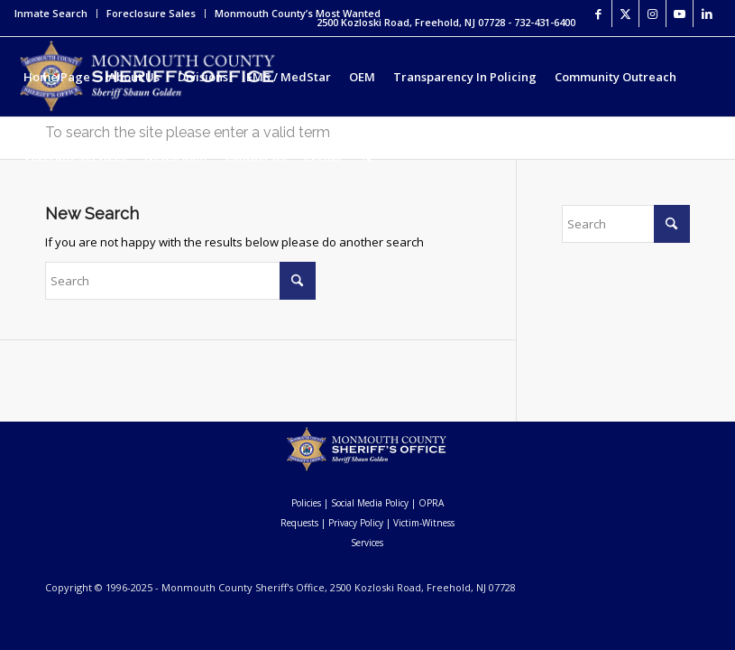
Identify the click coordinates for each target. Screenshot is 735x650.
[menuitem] (55, 13)
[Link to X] (625, 13)
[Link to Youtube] (679, 13)
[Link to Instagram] (652, 13)
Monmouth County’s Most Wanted (298, 13)
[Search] (365, 156)
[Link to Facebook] (598, 13)
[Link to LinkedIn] (707, 13)
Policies (306, 503)
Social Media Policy (370, 503)
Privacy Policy (355, 522)
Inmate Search (50, 13)
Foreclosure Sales (151, 13)
